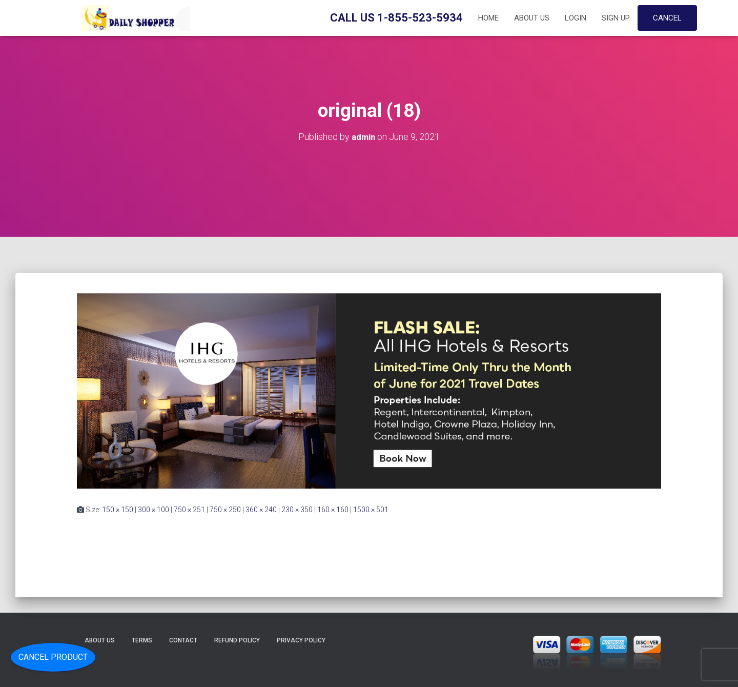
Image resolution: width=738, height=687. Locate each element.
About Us (531, 18)
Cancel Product (53, 657)
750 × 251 (189, 509)
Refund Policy (237, 639)
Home (488, 18)
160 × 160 (332, 509)
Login (575, 18)
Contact (183, 639)
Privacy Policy (301, 639)
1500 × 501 (370, 509)
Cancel (667, 18)
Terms (142, 639)
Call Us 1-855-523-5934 (396, 17)
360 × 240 (261, 509)
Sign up (616, 18)
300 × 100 (153, 509)
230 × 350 (297, 509)
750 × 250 (225, 509)
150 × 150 (117, 509)
